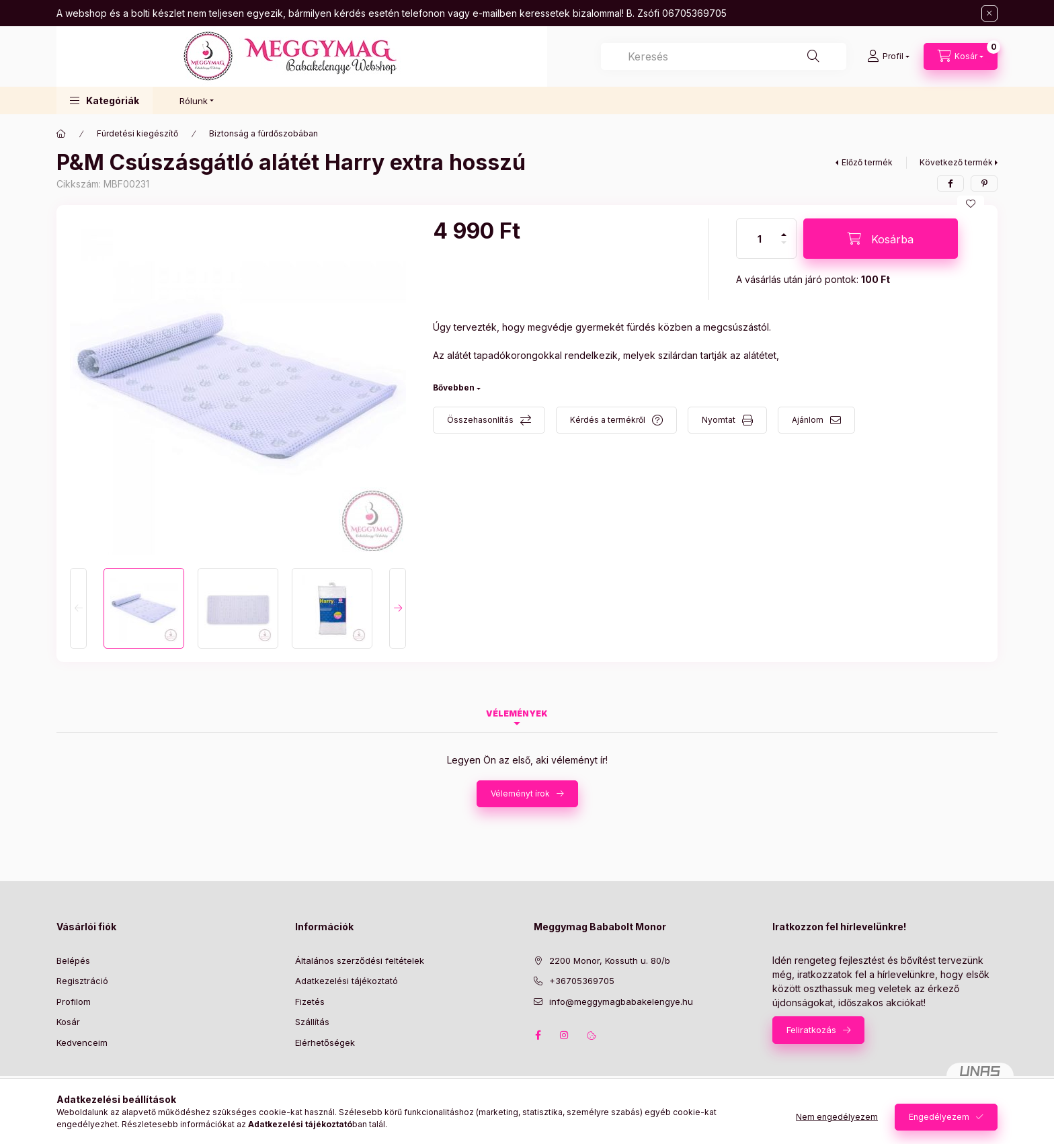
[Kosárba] (880, 238)
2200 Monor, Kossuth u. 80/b (609, 960)
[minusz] (783, 248)
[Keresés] (813, 56)
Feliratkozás (811, 1029)
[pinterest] (984, 183)
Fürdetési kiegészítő (137, 133)
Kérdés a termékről (607, 420)
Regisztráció (82, 980)
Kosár (68, 1021)
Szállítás (312, 1021)
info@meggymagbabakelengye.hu (621, 1001)
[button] (104, 100)
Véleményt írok (520, 793)
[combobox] (723, 56)
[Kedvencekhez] (970, 204)
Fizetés (310, 1001)
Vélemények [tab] (517, 713)
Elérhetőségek (325, 1042)
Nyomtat (718, 420)
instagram (564, 1035)
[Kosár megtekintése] (961, 56)
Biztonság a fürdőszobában (263, 133)
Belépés (73, 960)
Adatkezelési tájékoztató (346, 980)
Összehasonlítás (480, 420)
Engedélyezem (939, 1117)
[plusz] (783, 229)
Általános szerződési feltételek (359, 960)
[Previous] (78, 608)
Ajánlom (807, 420)
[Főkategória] (61, 134)
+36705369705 (581, 980)
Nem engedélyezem (837, 1117)
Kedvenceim (82, 1042)
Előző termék (867, 162)
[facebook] (950, 183)
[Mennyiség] (759, 238)
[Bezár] (989, 13)
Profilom (73, 1001)
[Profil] (888, 56)
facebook (537, 1035)
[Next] (397, 608)
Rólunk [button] (193, 100)
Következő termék (956, 162)
